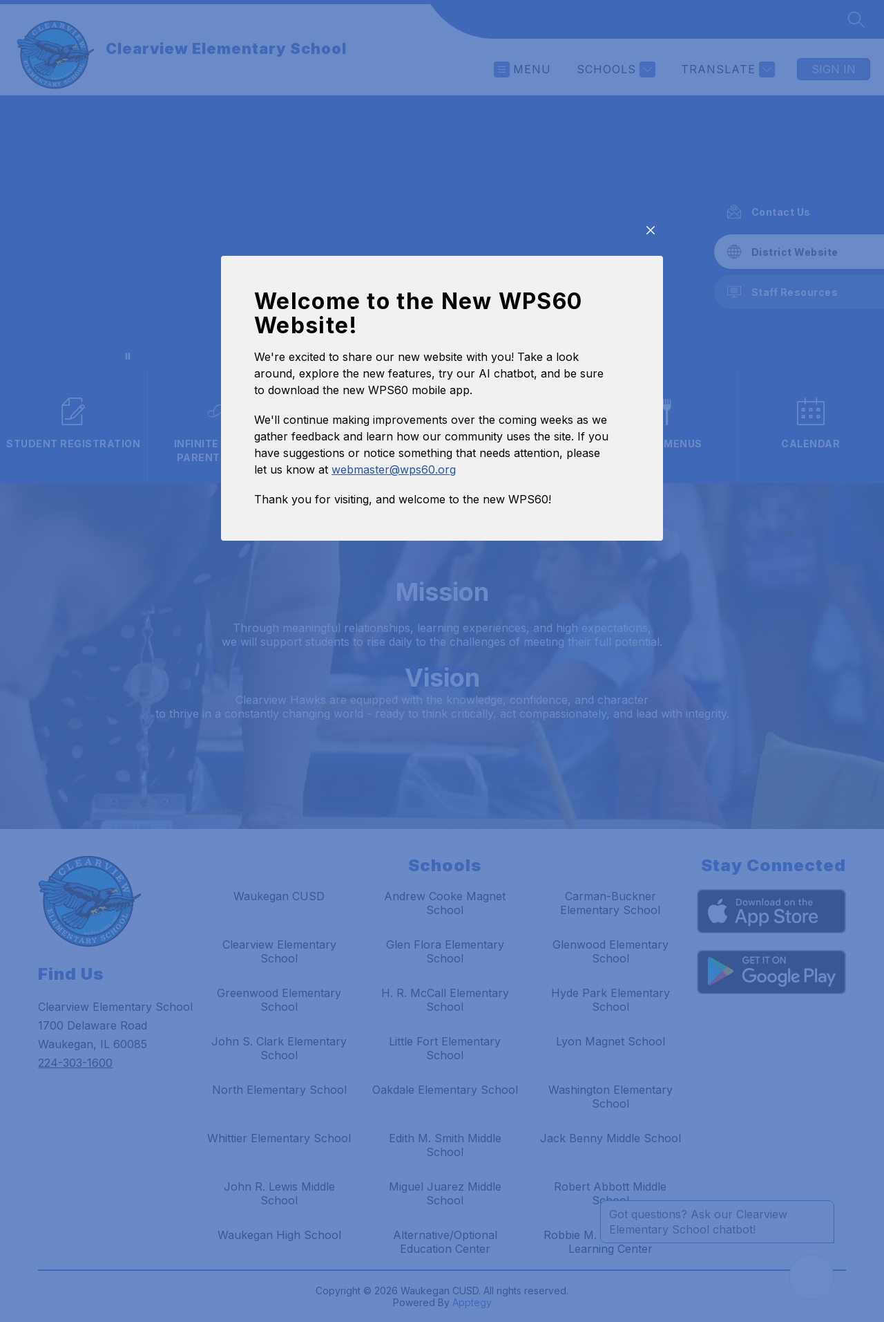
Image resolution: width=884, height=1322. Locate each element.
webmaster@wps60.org (394, 579)
